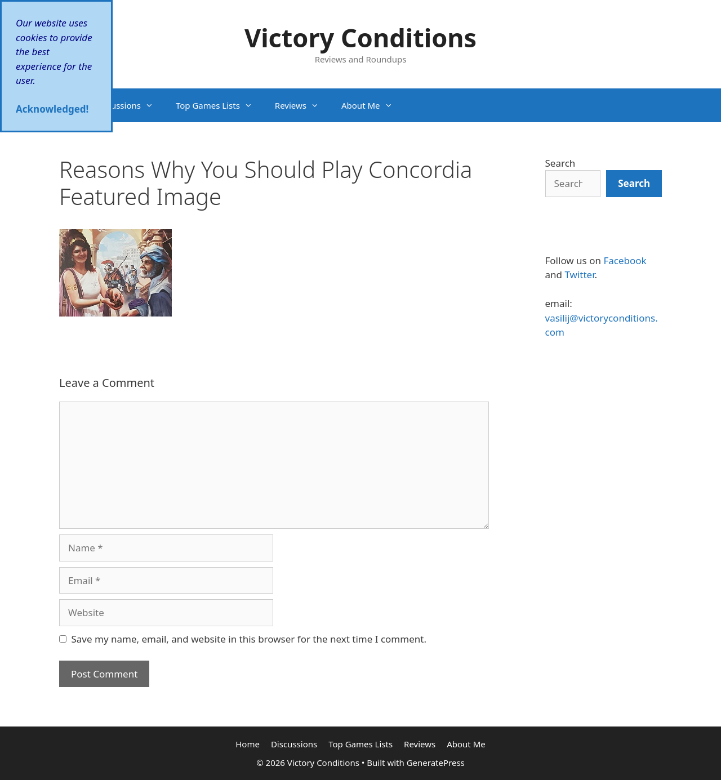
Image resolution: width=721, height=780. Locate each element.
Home (247, 744)
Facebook (624, 260)
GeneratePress (436, 762)
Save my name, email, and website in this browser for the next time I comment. (249, 638)
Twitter (579, 274)
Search (560, 163)
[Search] (634, 183)
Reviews (302, 105)
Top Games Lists (220, 105)
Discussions (129, 105)
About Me (372, 105)
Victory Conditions (360, 37)
